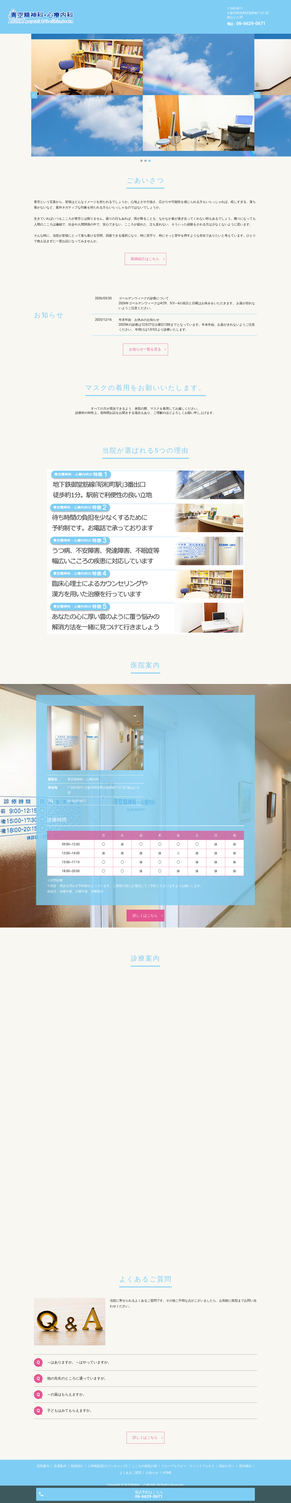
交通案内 (115, 6)
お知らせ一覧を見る (145, 342)
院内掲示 (93, 20)
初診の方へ (197, 13)
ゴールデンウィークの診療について (144, 291)
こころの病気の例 (99, 13)
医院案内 (93, 6)
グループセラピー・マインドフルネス (150, 13)
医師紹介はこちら (145, 252)
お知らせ (148, 20)
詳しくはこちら (145, 908)
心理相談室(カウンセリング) (175, 6)
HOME (169, 20)
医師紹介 (138, 6)
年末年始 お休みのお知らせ (139, 313)
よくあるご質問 (120, 20)
